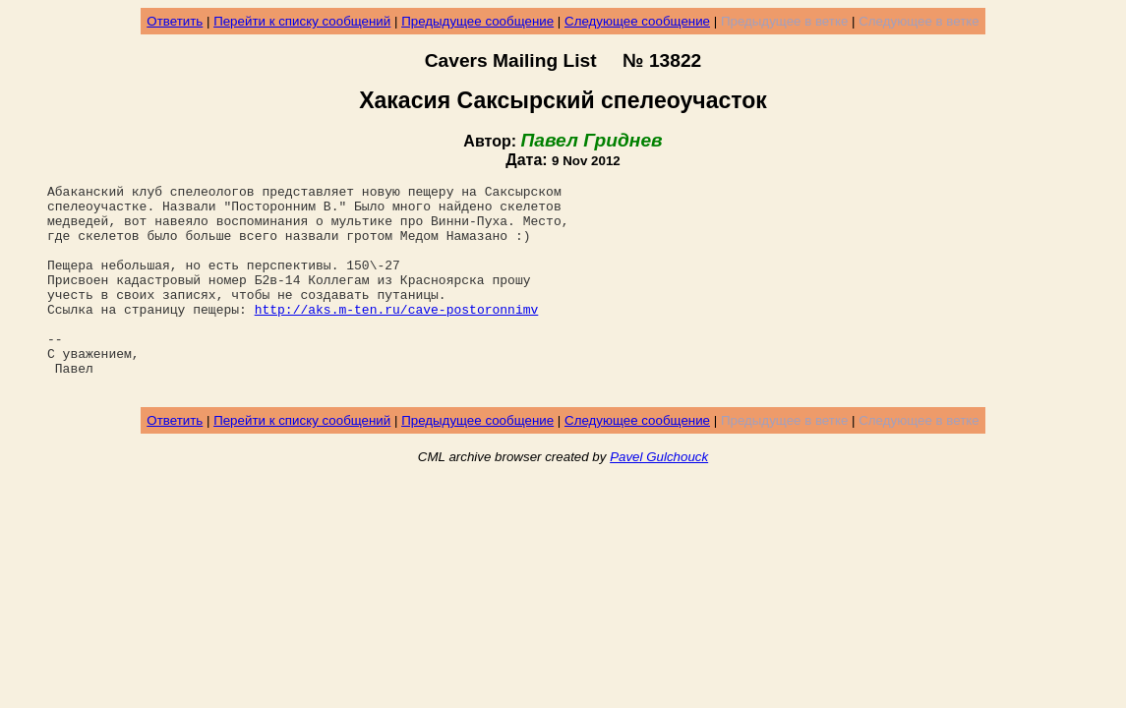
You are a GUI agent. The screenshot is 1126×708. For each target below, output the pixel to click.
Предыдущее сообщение (477, 21)
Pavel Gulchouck (659, 498)
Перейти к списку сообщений (301, 21)
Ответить (175, 21)
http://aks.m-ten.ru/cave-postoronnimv (397, 335)
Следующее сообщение (637, 21)
